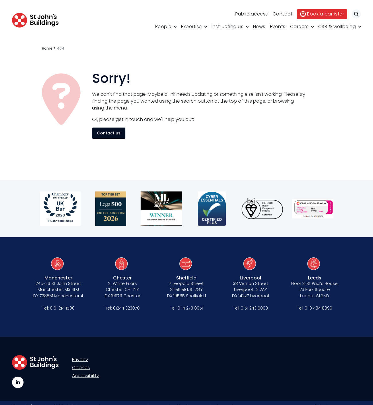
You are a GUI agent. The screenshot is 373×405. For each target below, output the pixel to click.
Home (47, 48)
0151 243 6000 (254, 308)
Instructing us (227, 26)
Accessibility (85, 375)
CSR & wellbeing (337, 26)
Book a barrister (322, 14)
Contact (283, 14)
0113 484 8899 (318, 308)
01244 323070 (126, 308)
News (259, 26)
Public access (251, 14)
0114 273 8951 (190, 308)
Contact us (109, 133)
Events (277, 26)
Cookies (81, 367)
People (163, 26)
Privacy (80, 359)
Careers (299, 26)
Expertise (191, 26)
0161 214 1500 (62, 308)
